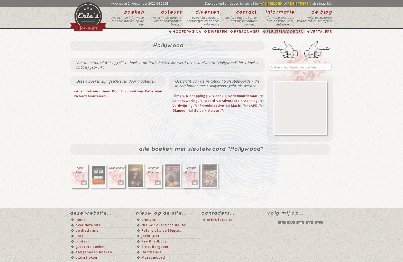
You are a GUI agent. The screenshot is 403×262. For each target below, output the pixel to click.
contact (82, 241)
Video (217, 96)
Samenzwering (185, 101)
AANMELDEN (271, 3)
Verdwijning (182, 105)
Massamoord (153, 257)
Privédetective (212, 105)
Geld (198, 110)
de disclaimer (88, 230)
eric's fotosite (219, 219)
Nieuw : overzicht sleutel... (165, 225)
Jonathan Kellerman (144, 91)
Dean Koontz (113, 91)
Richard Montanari (90, 96)
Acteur (214, 110)
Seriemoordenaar (243, 96)
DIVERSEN (217, 31)
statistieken (86, 257)
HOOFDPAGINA (186, 31)
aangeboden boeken (94, 252)
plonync (148, 219)
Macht (236, 105)
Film (175, 96)
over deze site (88, 225)
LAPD (253, 105)
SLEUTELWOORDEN (285, 31)
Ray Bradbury (154, 241)
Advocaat (229, 101)
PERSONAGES (247, 31)
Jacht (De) (150, 235)
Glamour (179, 110)
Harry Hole (151, 252)
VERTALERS (321, 31)
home (81, 219)
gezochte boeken (91, 246)
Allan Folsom (87, 91)
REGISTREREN (300, 3)
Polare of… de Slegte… (161, 230)
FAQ (79, 235)
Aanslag (251, 101)
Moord (209, 101)
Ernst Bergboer (155, 246)
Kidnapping (195, 96)
